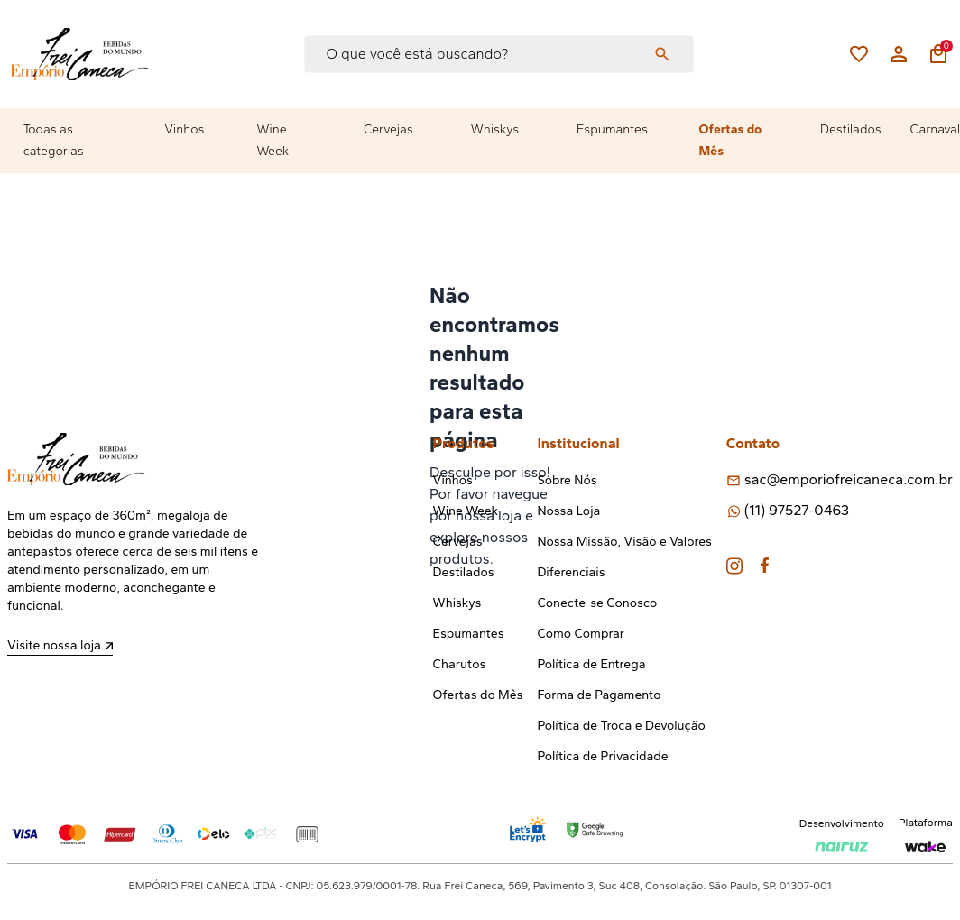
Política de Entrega (591, 664)
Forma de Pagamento (598, 695)
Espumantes (612, 129)
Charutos (459, 664)
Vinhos (184, 129)
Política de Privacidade (602, 756)
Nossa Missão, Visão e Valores (624, 541)
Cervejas (388, 129)
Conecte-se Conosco (597, 603)
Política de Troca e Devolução (621, 725)
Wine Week (272, 140)
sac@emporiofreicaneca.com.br (848, 479)
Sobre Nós (566, 480)
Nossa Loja (568, 511)
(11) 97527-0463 (796, 510)
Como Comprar (580, 633)
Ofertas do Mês (730, 140)
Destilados (851, 129)
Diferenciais (571, 572)
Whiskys (495, 129)
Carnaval (935, 129)
